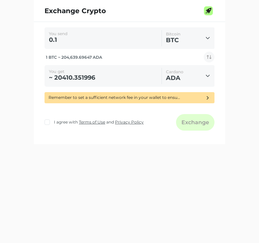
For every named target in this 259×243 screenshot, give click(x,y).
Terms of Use (92, 122)
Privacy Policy (129, 122)
